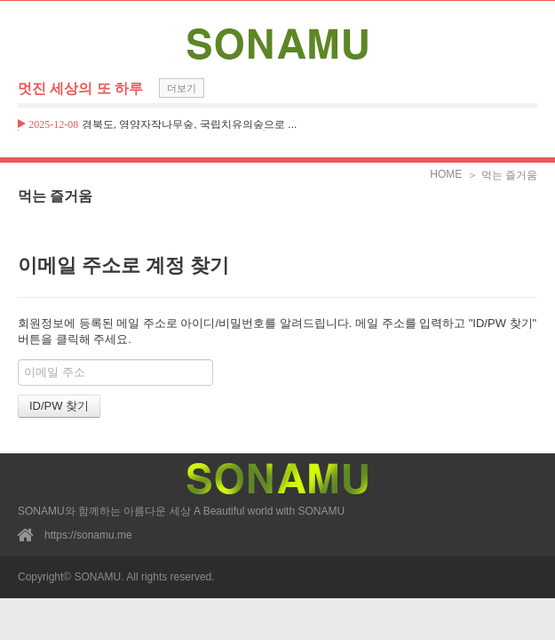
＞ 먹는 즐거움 (502, 175)
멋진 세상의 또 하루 (80, 88)
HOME (446, 174)
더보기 (181, 88)
